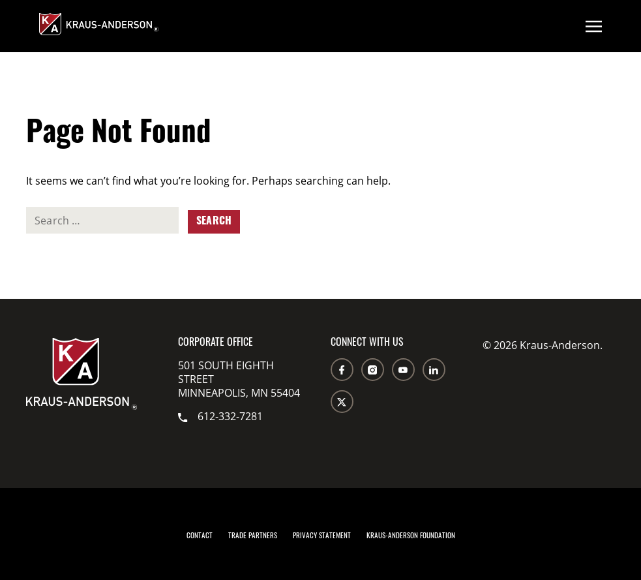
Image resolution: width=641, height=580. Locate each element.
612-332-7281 (220, 416)
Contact (199, 536)
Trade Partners (252, 536)
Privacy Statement (322, 536)
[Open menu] (594, 26)
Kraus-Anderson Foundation (410, 536)
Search (213, 222)
